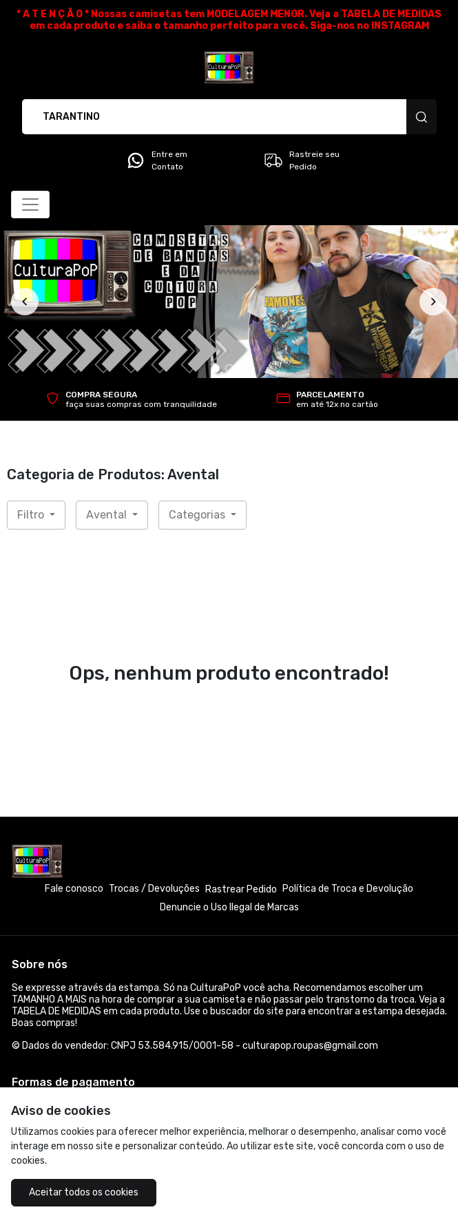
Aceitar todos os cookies (83, 1192)
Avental (107, 514)
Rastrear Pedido (241, 889)
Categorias (198, 514)
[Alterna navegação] (30, 204)
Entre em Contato (156, 160)
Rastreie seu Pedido (301, 160)
